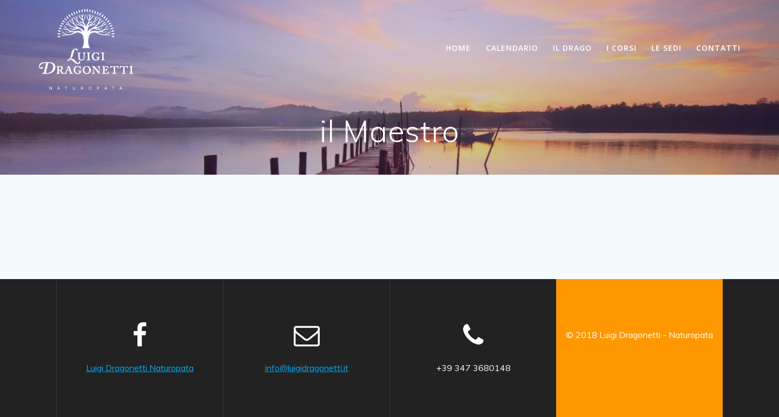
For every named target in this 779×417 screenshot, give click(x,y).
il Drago (572, 48)
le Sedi (666, 48)
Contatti (718, 48)
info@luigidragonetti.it (306, 367)
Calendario (512, 48)
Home (458, 48)
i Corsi (621, 48)
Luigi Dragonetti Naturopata (140, 367)
